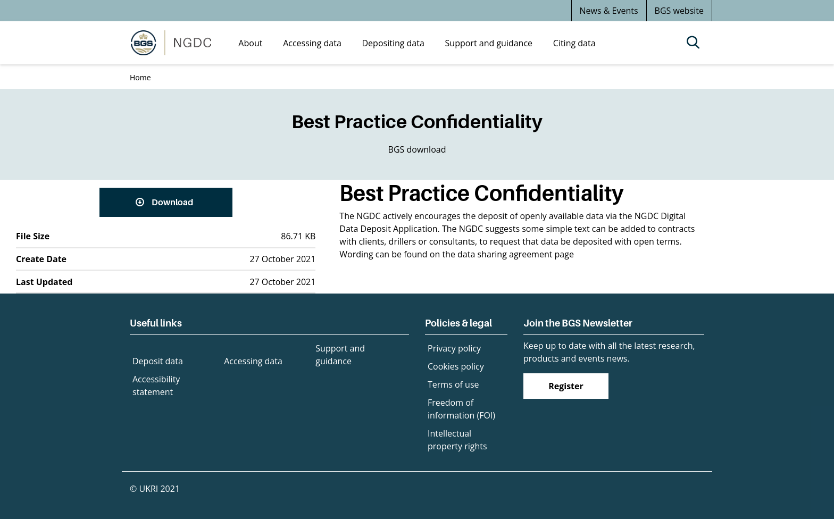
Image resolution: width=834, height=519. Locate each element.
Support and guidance (340, 354)
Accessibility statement (156, 385)
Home (140, 77)
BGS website (679, 10)
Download (172, 202)
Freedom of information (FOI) (461, 409)
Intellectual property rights (457, 440)
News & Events (609, 10)
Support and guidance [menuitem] (489, 43)
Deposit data (157, 361)
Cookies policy (456, 366)
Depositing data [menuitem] (393, 43)
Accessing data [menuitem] (312, 43)
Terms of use (453, 384)
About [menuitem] (250, 43)
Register (565, 386)
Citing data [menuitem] (574, 43)
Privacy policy (454, 348)
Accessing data (253, 361)
